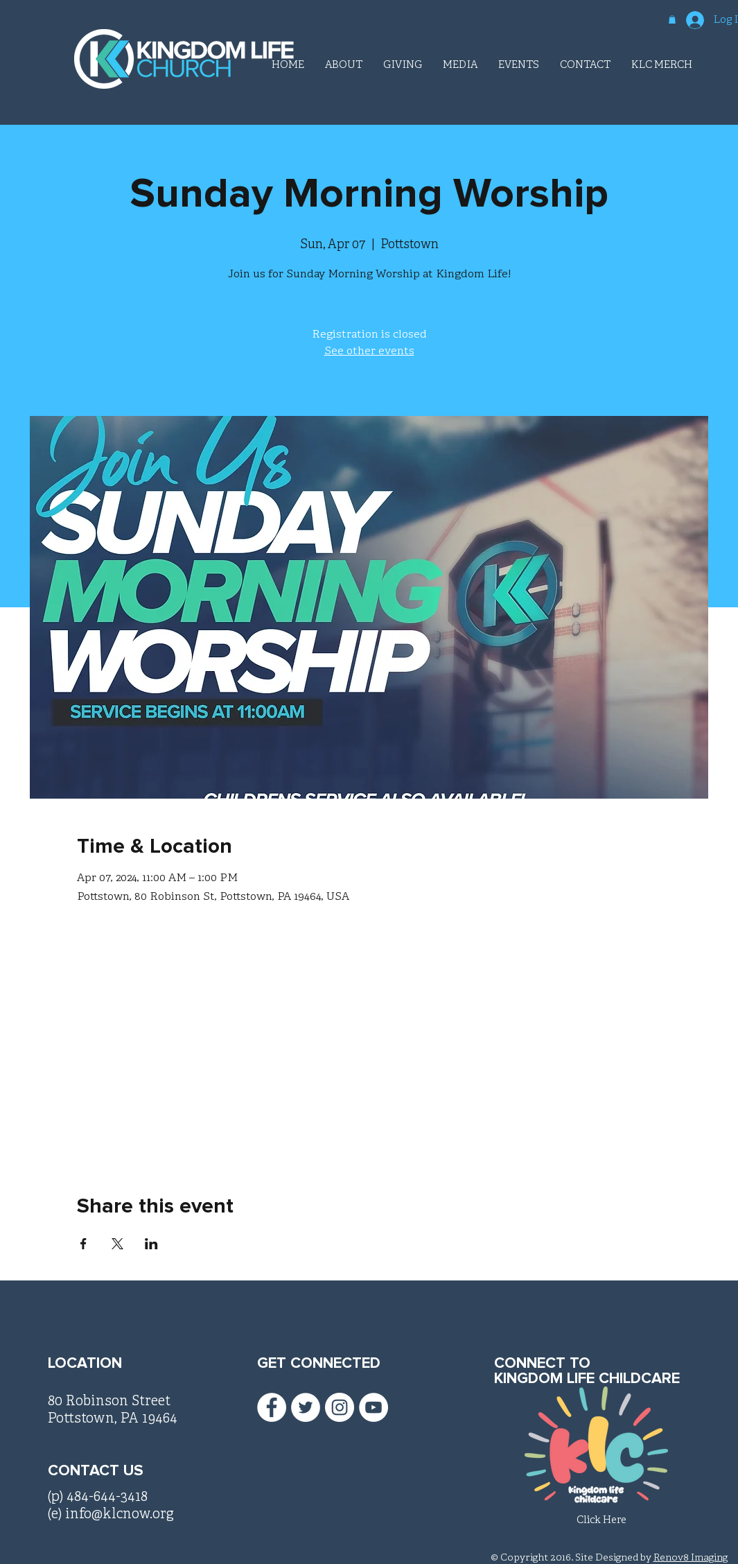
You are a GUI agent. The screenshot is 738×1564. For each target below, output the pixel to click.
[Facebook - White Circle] (271, 1407)
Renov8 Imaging (690, 1558)
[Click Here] (601, 1521)
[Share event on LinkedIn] (151, 1243)
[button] (672, 19)
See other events (369, 351)
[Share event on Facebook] (83, 1243)
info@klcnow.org (119, 1514)
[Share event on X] (117, 1243)
